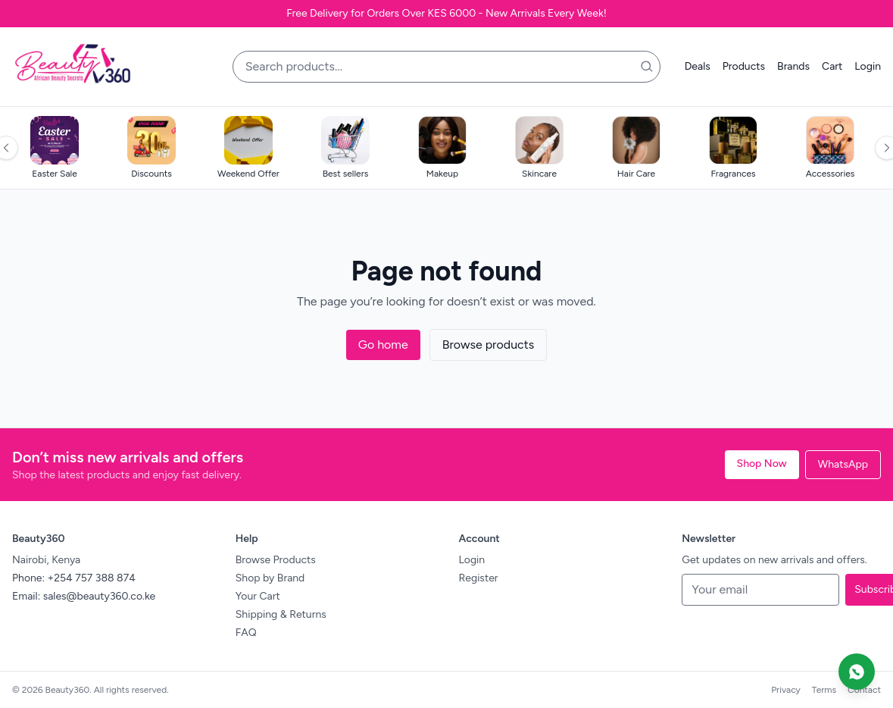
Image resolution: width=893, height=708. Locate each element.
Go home (383, 344)
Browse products (488, 344)
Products (744, 66)
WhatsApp (843, 464)
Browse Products (276, 559)
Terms (824, 690)
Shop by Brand (270, 578)
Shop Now (762, 463)
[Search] (646, 66)
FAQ (246, 632)
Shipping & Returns (281, 614)
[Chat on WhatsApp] (856, 671)
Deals (697, 66)
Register (478, 578)
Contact (864, 690)
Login (867, 66)
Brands (793, 66)
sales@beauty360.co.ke (99, 596)
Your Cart (258, 596)
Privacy (786, 690)
